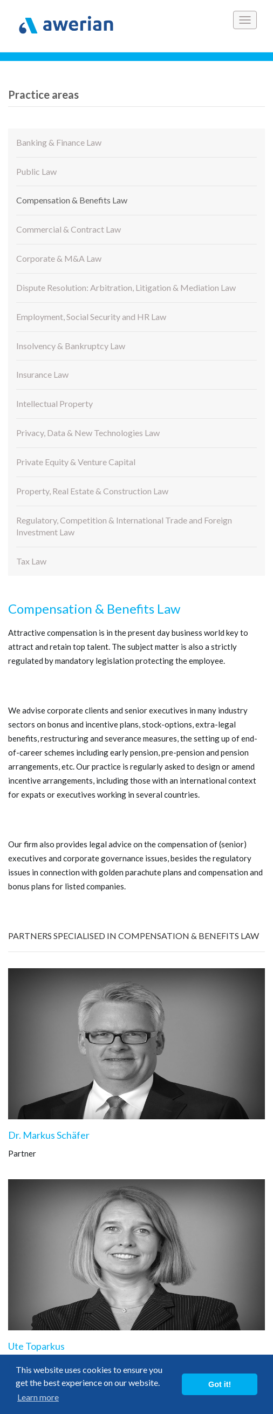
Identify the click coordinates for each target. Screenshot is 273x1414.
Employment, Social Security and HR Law (91, 316)
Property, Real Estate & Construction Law (92, 491)
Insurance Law (42, 374)
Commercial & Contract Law (68, 229)
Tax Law (31, 561)
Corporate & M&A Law (58, 258)
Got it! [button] (219, 1384)
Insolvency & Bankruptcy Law (70, 346)
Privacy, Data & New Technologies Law (88, 432)
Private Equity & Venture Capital (75, 462)
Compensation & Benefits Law (71, 200)
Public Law (36, 171)
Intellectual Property (54, 403)
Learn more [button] (38, 1397)
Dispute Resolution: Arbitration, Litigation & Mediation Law (126, 287)
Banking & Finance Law (58, 142)
